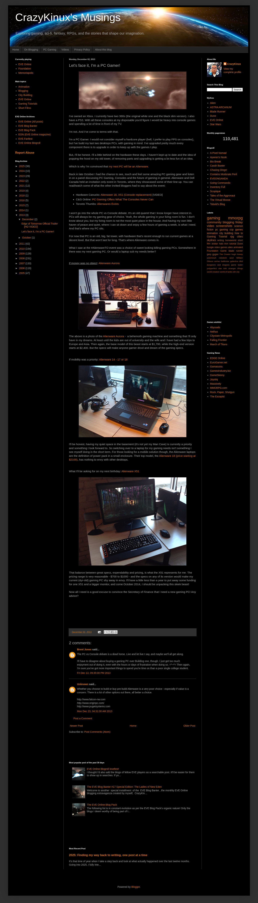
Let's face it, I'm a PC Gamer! (38, 231)
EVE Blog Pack (26, 130)
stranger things (235, 268)
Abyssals (215, 327)
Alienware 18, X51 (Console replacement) (126, 194)
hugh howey (237, 254)
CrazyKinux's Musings (68, 17)
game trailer (237, 265)
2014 (22, 210)
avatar (215, 243)
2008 (22, 258)
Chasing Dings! (218, 169)
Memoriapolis (25, 72)
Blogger (135, 886)
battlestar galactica (229, 261)
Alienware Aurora (109, 263)
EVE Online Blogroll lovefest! (103, 768)
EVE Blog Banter (27, 125)
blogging (228, 222)
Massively (215, 383)
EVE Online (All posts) (30, 121)
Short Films (24, 108)
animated (238, 247)
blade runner (236, 251)
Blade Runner (218, 111)
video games (220, 247)
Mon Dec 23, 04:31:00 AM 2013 (94, 711)
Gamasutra (216, 366)
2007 (22, 263)
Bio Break (215, 161)
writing (220, 240)
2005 (22, 273)
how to (239, 233)
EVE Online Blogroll (29, 142)
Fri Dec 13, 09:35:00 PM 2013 (94, 672)
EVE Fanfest (25, 138)
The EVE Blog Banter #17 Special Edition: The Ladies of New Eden (124, 786)
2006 (22, 268)
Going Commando (220, 182)
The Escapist (217, 396)
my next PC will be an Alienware (128, 166)
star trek (222, 268)
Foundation (24, 68)
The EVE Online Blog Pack (102, 804)
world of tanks (226, 272)
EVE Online (24, 64)
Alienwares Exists (108, 203)
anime (217, 261)
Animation (24, 86)
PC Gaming (49, 49)
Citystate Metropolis (221, 335)
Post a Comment (82, 718)
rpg (232, 236)
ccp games (236, 229)
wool (232, 258)
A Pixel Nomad (218, 152)
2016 (22, 200)
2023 (22, 176)
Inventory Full (217, 187)
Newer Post (76, 725)
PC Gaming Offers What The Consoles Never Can (122, 199)
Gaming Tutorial (217, 236)
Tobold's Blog (217, 204)
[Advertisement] (134, 747)
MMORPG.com (218, 387)
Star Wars (215, 124)
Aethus (214, 331)
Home (15, 49)
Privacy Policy (82, 49)
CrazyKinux (234, 63)
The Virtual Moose (220, 199)
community (214, 222)
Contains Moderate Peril (223, 174)
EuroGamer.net (218, 362)
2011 (22, 243)
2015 (22, 205)
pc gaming (221, 229)
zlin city (236, 272)
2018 (22, 195)
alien (230, 247)
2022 (22, 180)
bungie (210, 247)
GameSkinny (217, 375)
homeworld (230, 240)
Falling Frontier (218, 340)
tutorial (233, 243)
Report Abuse (24, 152)
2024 (22, 171)
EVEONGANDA (219, 178)
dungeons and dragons (218, 265)
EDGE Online (217, 358)
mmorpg (235, 218)
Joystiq (214, 379)
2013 (22, 215)
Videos (65, 49)
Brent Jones (84, 649)
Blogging (23, 90)
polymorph (211, 258)
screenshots (224, 226)
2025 (22, 166)
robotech (223, 258)
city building (226, 233)
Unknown (82, 684)
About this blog (103, 49)
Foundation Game (216, 251)
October (27, 237)
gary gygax (212, 254)
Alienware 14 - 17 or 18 (113, 359)
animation (212, 233)
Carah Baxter (217, 165)
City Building (25, 95)
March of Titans (218, 344)
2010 (22, 248)
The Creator (225, 254)
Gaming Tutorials (27, 103)
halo (221, 243)
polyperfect (212, 268)
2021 (22, 185)
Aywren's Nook (218, 157)
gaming (213, 218)
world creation (213, 272)
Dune (213, 115)
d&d (241, 261)
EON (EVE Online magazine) (34, 134)
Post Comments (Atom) (97, 731)
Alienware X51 (130, 471)
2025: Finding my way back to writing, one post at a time (108, 855)
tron (226, 243)
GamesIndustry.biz (220, 370)
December (28, 219)
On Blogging (31, 49)
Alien (213, 103)
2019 (22, 190)
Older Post (189, 725)
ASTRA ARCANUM (221, 107)
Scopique (215, 191)
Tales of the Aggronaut (222, 195)
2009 (22, 253)
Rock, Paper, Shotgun (222, 392)
